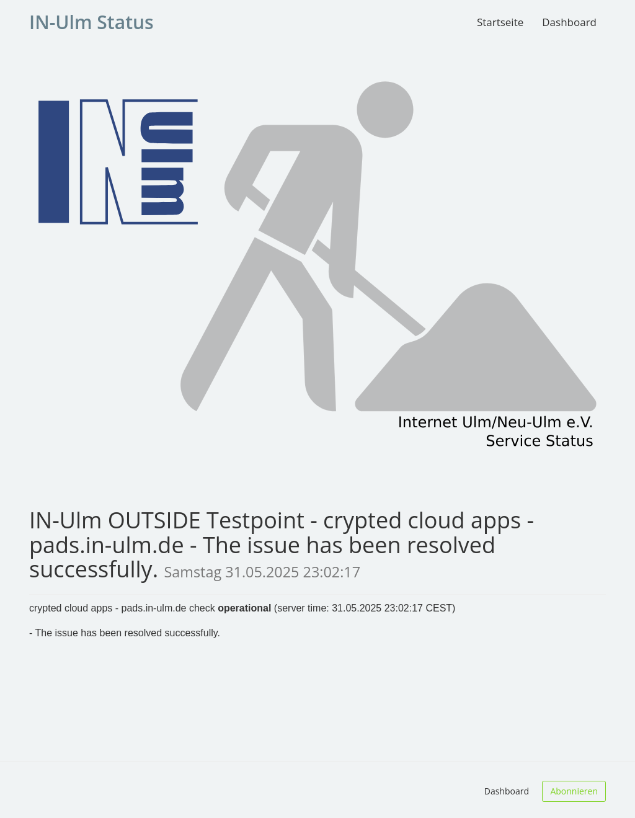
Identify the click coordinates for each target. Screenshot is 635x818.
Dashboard (569, 22)
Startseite (500, 22)
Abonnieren (574, 791)
